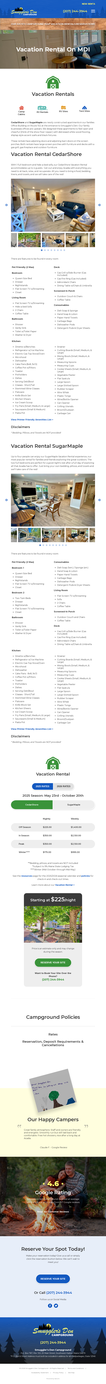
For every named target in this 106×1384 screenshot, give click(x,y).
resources (26, 876)
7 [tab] (60, 249)
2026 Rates (63, 786)
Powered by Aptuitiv (53, 1378)
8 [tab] (64, 249)
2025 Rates (42, 786)
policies (85, 876)
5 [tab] (54, 249)
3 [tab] (47, 249)
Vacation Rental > (64, 885)
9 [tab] (65, 544)
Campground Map (38, 24)
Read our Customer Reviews (53, 1212)
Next (99, 205)
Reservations (85, 24)
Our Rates (18, 24)
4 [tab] (51, 249)
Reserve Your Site (53, 962)
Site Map (71, 1373)
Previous (6, 205)
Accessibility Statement (40, 1373)
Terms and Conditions (76, 1368)
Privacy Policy (58, 1373)
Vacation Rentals (63, 24)
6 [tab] (57, 249)
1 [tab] (41, 249)
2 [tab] (44, 249)
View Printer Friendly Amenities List (32, 419)
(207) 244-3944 (75, 11)
